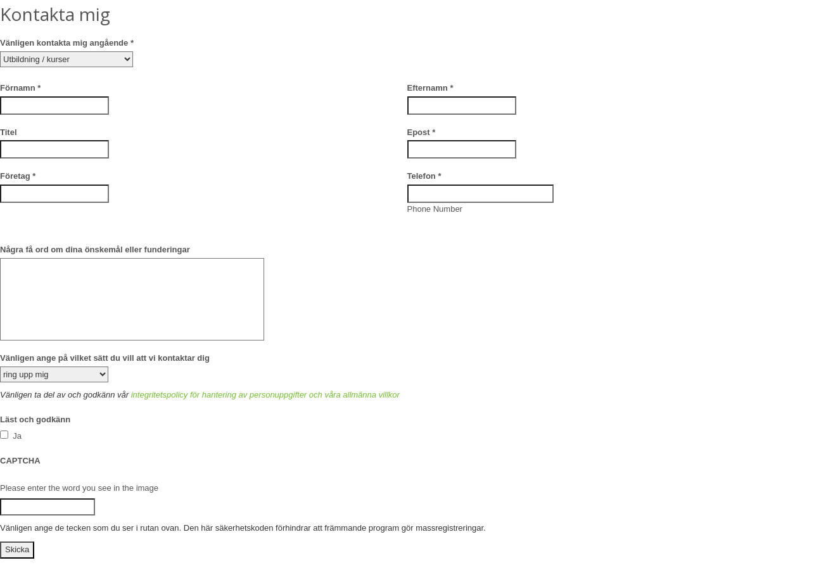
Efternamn (430, 88)
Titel (8, 132)
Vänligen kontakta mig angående (67, 43)
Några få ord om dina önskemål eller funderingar (95, 249)
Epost (421, 132)
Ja (11, 436)
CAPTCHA (20, 460)
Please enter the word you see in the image (79, 488)
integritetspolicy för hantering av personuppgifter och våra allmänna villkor (265, 394)
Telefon (424, 176)
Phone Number (434, 209)
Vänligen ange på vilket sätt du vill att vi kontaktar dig (105, 358)
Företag (17, 176)
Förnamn (20, 88)
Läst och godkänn (35, 419)
